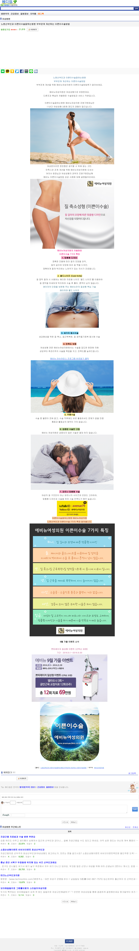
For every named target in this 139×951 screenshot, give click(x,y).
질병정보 (50, 787)
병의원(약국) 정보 (27, 787)
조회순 (135, 827)
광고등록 (132, 773)
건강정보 (41, 787)
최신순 (128, 827)
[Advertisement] (70, 49)
